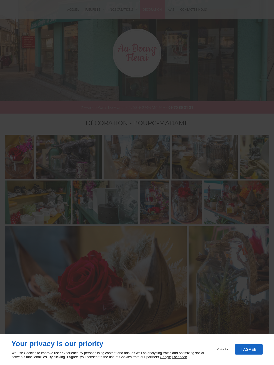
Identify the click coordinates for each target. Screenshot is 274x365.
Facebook (179, 357)
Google (165, 357)
